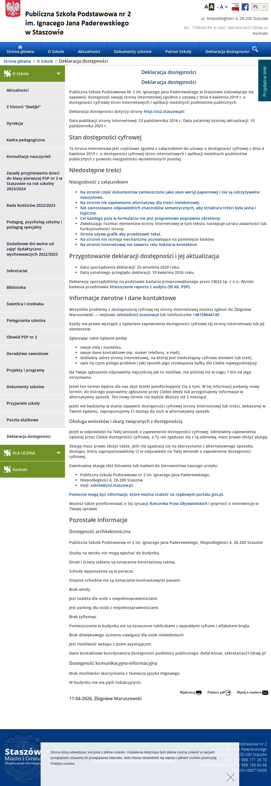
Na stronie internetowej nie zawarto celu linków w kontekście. (139, 244)
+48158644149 (206, 314)
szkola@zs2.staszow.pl (138, 314)
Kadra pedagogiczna (26, 139)
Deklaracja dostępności (227, 49)
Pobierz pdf (219, 692)
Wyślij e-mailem (252, 692)
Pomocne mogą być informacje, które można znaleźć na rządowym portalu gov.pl (146, 494)
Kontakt (260, 33)
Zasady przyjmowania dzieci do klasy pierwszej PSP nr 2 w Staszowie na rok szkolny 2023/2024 (34, 180)
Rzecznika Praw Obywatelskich (178, 503)
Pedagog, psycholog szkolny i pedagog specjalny (34, 224)
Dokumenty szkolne (133, 49)
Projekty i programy (26, 370)
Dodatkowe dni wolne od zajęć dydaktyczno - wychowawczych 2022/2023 (32, 249)
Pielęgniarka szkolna (26, 320)
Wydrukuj (191, 692)
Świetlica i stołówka (25, 303)
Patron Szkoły (178, 49)
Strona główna (20, 49)
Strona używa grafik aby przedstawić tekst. (120, 234)
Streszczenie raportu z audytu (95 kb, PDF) (149, 286)
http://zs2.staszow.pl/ (164, 111)
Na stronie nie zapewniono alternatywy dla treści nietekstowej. (140, 202)
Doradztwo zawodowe (27, 353)
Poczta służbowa (22, 419)
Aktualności (89, 49)
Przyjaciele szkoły (23, 403)
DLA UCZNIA (19, 453)
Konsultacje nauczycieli (29, 156)
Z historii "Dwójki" (24, 106)
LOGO (68, 21)
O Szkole (56, 49)
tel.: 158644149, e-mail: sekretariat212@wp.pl (226, 27)
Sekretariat (17, 270)
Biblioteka (16, 287)
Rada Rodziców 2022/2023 (31, 205)
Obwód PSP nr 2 (22, 337)
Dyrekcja (15, 123)
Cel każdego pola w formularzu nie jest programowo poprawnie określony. (150, 218)
